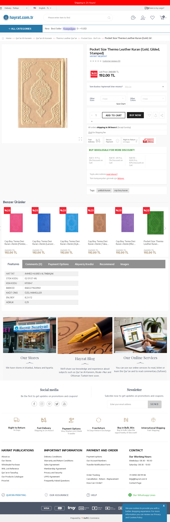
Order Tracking (93, 475)
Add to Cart (114, 115)
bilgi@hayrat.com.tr (138, 479)
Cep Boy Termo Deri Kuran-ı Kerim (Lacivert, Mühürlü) (16, 242)
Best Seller (56, 28)
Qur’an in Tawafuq (10, 472)
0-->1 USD (82, 28)
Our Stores (6, 460)
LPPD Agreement (52, 476)
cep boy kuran (121, 190)
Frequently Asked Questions (56, 480)
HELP (94, 495)
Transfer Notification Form (98, 464)
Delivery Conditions (53, 456)
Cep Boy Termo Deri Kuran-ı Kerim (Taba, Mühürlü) (70, 242)
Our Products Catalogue (12, 476)
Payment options (94, 456)
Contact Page (135, 483)
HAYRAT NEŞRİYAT (98, 56)
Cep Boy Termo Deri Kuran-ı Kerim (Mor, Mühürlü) (97, 242)
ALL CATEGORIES (21, 28)
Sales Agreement (51, 464)
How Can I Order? (94, 483)
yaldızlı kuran (104, 190)
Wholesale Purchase (11, 464)
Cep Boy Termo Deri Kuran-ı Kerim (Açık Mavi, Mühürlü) (42, 242)
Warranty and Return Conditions (58, 460)
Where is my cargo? (156, 8)
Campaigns (69, 28)
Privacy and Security (53, 472)
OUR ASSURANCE (59, 495)
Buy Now (135, 115)
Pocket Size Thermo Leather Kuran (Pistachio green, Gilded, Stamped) (127, 242)
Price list (5, 480)
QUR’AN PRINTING (16, 495)
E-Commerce (93, 518)
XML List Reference (10, 468)
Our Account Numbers (96, 460)
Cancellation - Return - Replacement (103, 479)
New (47, 28)
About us (6, 456)
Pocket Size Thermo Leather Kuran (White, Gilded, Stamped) (154, 242)
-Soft (84, 518)
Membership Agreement (55, 468)
